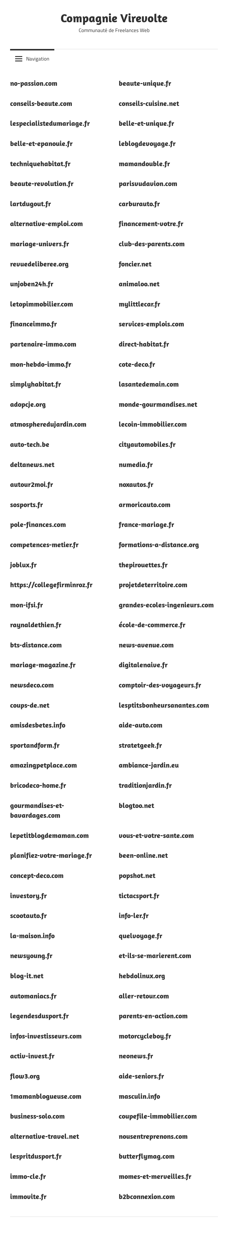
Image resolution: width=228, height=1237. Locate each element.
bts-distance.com (36, 644)
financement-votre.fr (151, 223)
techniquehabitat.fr (40, 163)
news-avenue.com (146, 644)
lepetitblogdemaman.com (49, 835)
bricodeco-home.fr (38, 785)
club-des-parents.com (152, 243)
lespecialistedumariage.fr (50, 123)
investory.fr (28, 895)
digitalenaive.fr (143, 664)
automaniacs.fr (33, 995)
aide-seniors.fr (141, 1075)
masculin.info (139, 1096)
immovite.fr (28, 1196)
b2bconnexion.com (147, 1196)
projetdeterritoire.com (153, 584)
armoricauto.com (144, 504)
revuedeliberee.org (39, 263)
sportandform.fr (35, 745)
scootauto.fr (28, 915)
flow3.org (25, 1075)
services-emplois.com (151, 323)
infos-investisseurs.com (46, 1035)
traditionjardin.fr (145, 785)
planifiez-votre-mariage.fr (51, 855)
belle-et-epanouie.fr (41, 143)
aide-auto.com (140, 724)
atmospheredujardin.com (48, 424)
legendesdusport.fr (39, 1015)
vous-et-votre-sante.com (156, 835)
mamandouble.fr (144, 163)
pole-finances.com (38, 524)
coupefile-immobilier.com (158, 1115)
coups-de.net (29, 705)
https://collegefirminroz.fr (51, 584)
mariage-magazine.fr (43, 664)
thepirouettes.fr (143, 564)
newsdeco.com (32, 684)
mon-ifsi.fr (26, 604)
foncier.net (135, 263)
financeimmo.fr (33, 323)
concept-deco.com (37, 875)
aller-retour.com (144, 995)
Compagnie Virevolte (114, 17)
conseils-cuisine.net (149, 103)
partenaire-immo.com (43, 343)
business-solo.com (37, 1115)
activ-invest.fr (32, 1055)
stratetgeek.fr (140, 745)
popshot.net (137, 875)
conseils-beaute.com (41, 103)
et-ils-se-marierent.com (155, 955)
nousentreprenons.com (153, 1136)
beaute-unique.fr (145, 83)
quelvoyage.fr (140, 935)
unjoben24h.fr (31, 283)
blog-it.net (26, 975)
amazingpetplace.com (43, 764)
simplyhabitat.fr (35, 383)
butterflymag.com (147, 1156)
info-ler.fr (134, 915)
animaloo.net (139, 283)
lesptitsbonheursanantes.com (164, 705)
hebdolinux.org (142, 975)
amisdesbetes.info (37, 724)
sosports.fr (26, 504)
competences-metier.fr (44, 544)
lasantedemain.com (149, 383)
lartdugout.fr (30, 203)
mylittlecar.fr (139, 303)
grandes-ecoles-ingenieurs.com (166, 604)
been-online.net (143, 855)
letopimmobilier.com (41, 303)
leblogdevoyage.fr (147, 143)
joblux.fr (23, 564)
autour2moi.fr (31, 484)
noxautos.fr (136, 484)
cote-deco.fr (137, 364)
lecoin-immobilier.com (153, 424)
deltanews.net (32, 464)
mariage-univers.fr (39, 243)
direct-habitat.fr (144, 343)
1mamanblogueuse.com (45, 1096)
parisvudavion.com (148, 183)
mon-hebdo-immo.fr (40, 364)
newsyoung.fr (31, 955)
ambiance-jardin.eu (149, 764)
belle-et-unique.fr (146, 123)
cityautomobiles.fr (147, 444)
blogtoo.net (136, 805)
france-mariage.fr (146, 524)
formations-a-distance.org (159, 544)
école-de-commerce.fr (152, 624)
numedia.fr (136, 464)
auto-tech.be (29, 444)
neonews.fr (136, 1055)
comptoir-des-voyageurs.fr (160, 684)
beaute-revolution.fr (42, 183)
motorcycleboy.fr (145, 1035)
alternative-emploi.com (46, 223)
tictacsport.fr (139, 895)
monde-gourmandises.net (158, 404)
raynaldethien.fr (35, 624)
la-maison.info (32, 935)
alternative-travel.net (44, 1136)
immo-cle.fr (28, 1176)
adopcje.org (28, 404)
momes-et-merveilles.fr (155, 1176)
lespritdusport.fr (36, 1156)
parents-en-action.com (153, 1015)
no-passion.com (33, 83)
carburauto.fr (139, 203)
